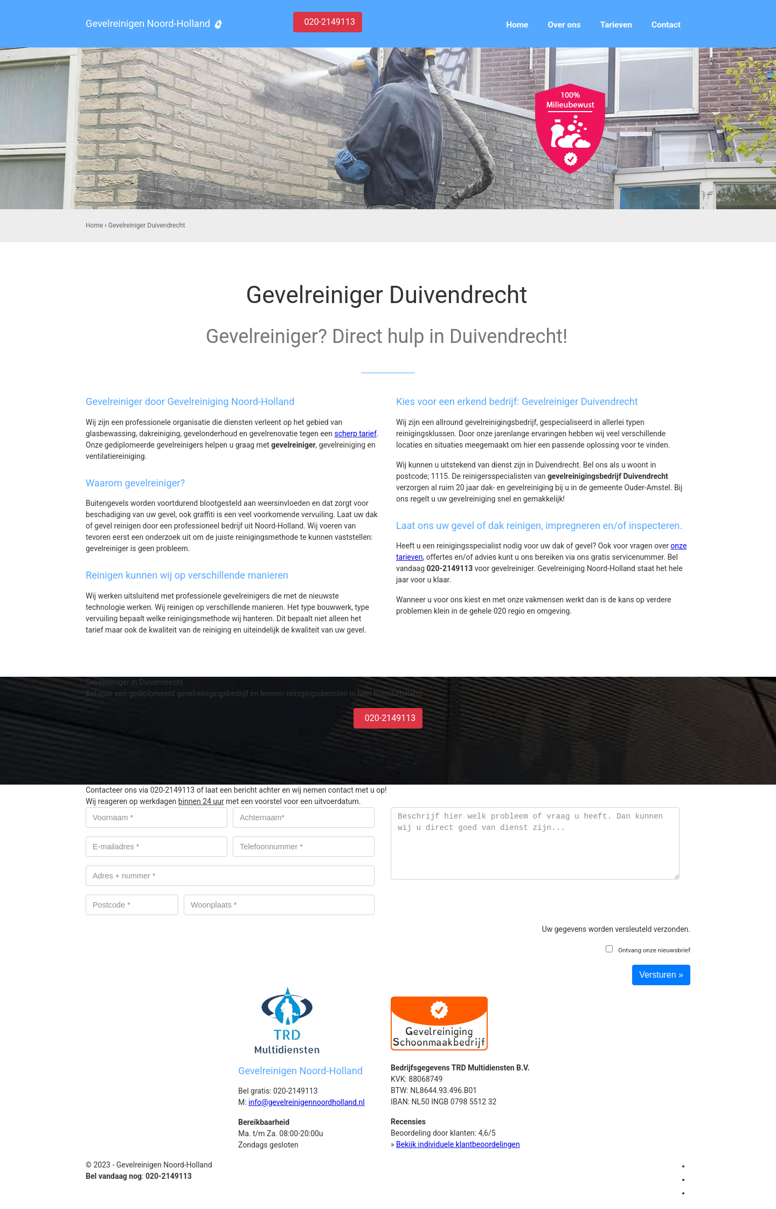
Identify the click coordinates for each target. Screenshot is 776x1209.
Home (94, 225)
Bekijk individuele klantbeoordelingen (458, 1144)
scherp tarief (355, 433)
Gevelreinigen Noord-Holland (148, 23)
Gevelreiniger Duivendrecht (146, 225)
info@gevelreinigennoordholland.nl (306, 1102)
